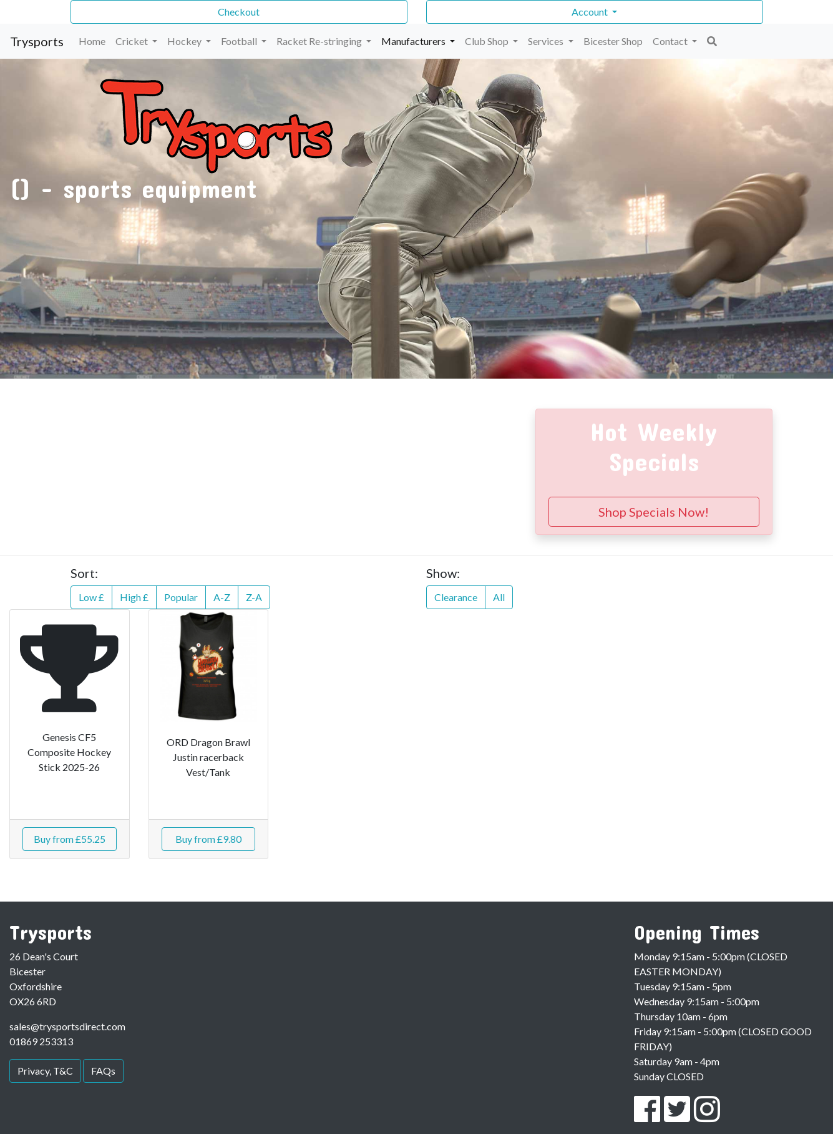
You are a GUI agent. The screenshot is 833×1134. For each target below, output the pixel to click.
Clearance (455, 597)
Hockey (185, 41)
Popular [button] (181, 597)
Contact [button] (671, 41)
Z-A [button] (254, 597)
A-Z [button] (221, 597)
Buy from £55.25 (69, 839)
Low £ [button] (91, 597)
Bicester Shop (613, 41)
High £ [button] (134, 597)
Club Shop (487, 41)
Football (240, 41)
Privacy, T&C (45, 1071)
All (499, 597)
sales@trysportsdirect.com (67, 1026)
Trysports (37, 41)
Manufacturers (414, 41)
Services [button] (546, 41)
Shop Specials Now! (653, 511)
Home (92, 41)
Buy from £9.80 (208, 839)
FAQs (103, 1071)
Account (591, 11)
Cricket (132, 41)
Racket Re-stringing (320, 41)
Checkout (239, 11)
